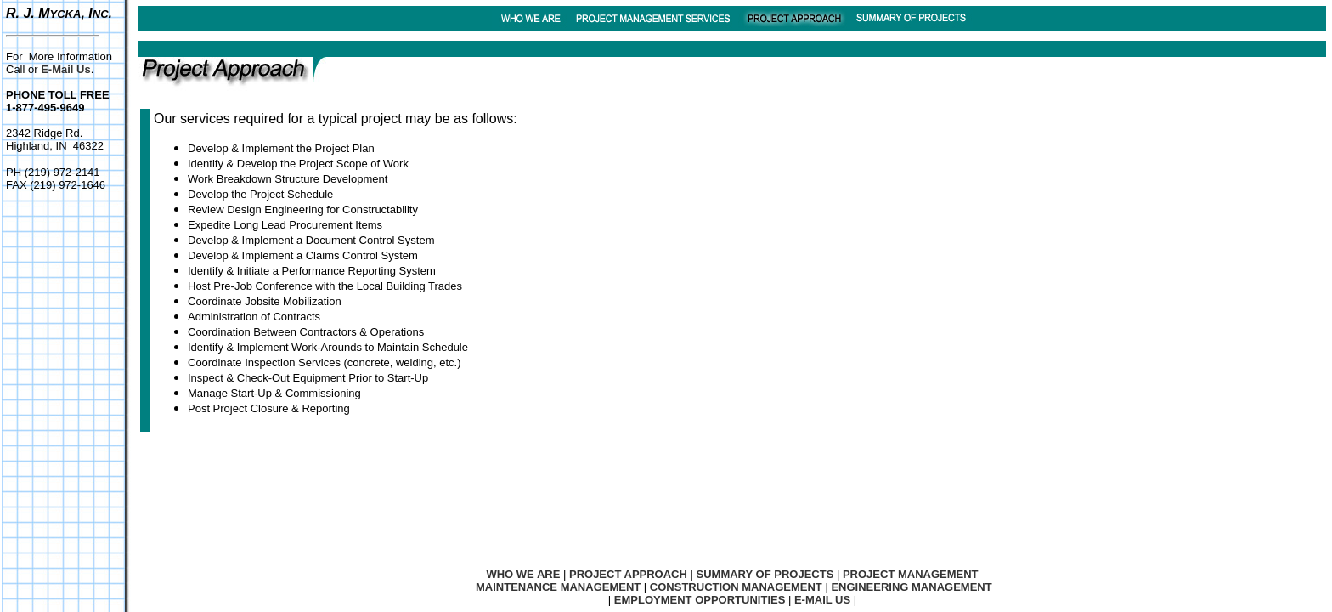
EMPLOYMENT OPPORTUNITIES (700, 599)
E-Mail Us (66, 69)
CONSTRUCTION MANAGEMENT (736, 587)
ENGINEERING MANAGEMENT (911, 587)
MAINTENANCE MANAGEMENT (558, 587)
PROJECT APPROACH (628, 574)
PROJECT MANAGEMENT (911, 574)
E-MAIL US (822, 599)
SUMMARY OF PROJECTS (765, 574)
